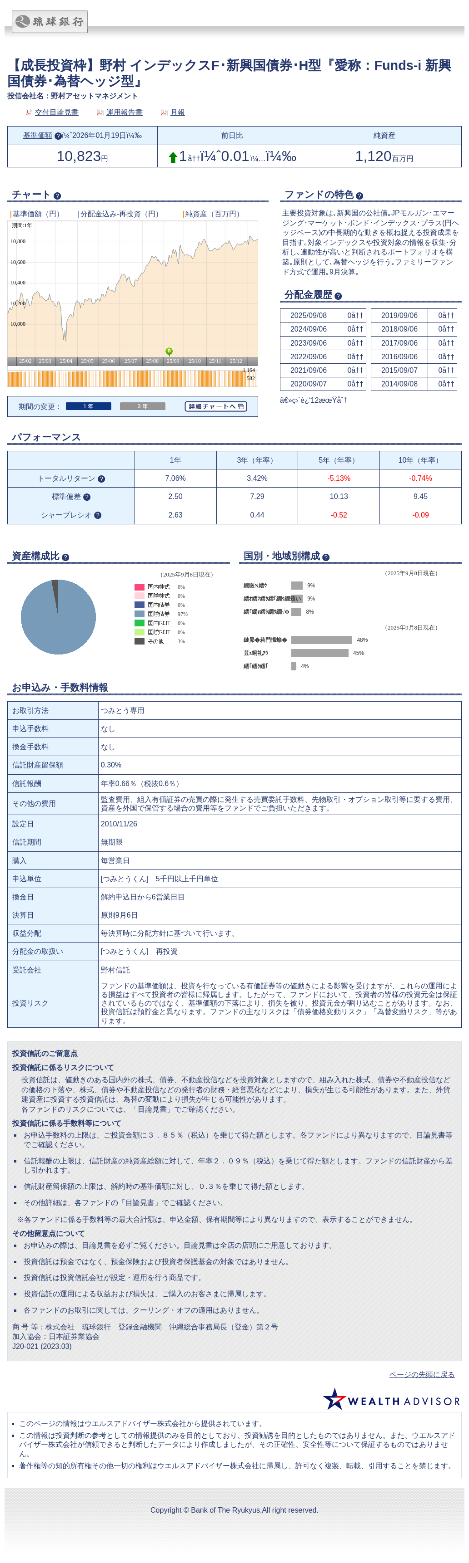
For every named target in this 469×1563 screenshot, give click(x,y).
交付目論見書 (52, 112)
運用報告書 (120, 112)
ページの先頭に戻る (422, 1374)
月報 (173, 112)
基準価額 (42, 135)
